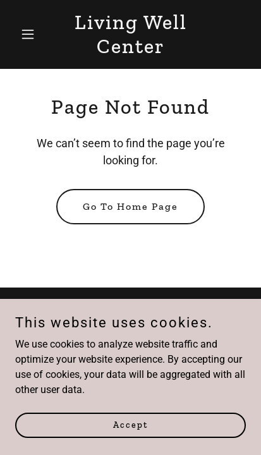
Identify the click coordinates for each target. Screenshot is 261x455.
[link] (131, 50)
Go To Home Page (130, 206)
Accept (130, 425)
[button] (32, 34)
